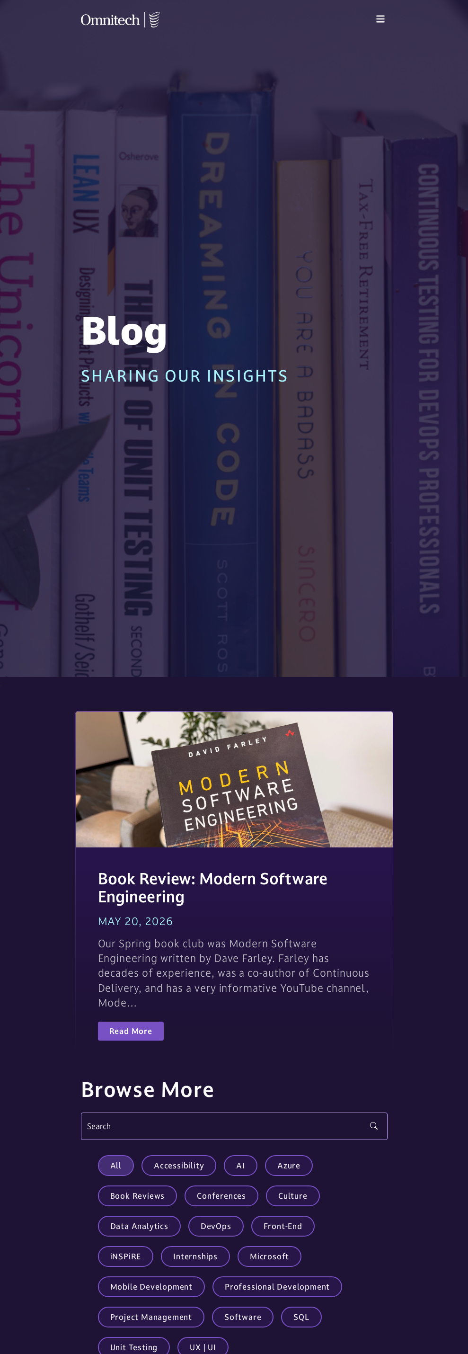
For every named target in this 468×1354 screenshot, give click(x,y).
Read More (130, 1031)
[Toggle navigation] (380, 19)
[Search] (234, 1126)
